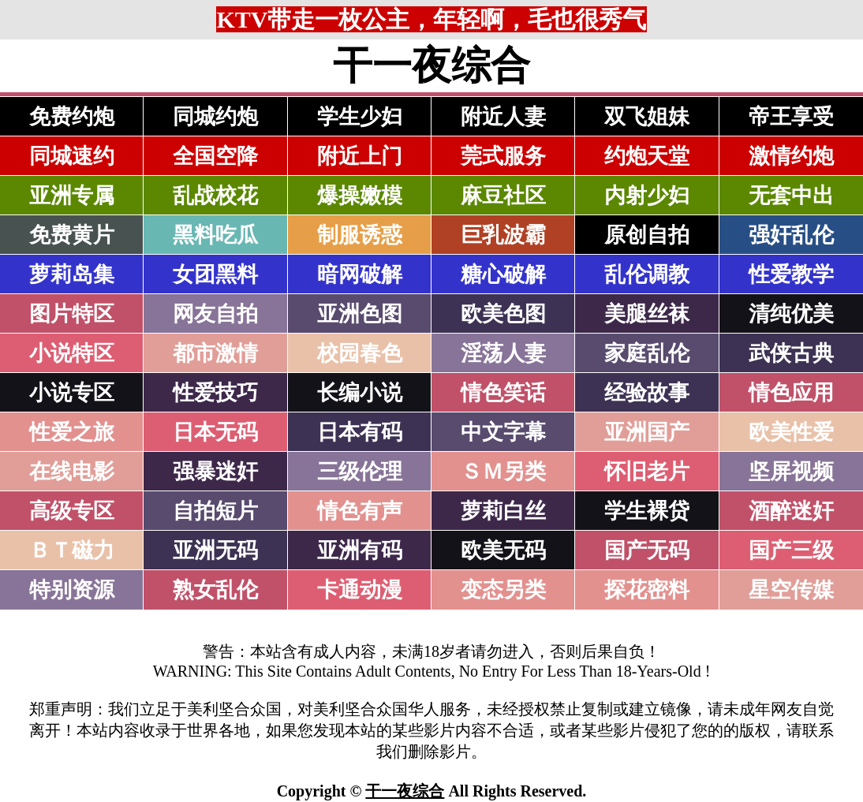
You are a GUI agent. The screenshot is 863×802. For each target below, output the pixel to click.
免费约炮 (71, 117)
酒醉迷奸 (791, 511)
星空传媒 (791, 590)
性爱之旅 (71, 432)
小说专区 (71, 393)
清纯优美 (791, 314)
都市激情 (215, 353)
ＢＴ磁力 (71, 550)
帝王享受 (791, 117)
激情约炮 (791, 156)
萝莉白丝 (503, 511)
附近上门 (359, 156)
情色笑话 (503, 393)
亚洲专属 (71, 195)
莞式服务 (503, 156)
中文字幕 (503, 432)
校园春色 (359, 353)
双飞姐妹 (646, 117)
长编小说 (359, 393)
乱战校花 (215, 195)
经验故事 (646, 393)
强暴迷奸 (215, 471)
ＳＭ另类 (503, 471)
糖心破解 (503, 274)
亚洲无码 (215, 550)
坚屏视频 (791, 471)
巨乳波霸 (503, 235)
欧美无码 (503, 550)
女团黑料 (215, 274)
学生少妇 (359, 117)
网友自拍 (215, 314)
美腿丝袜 (646, 314)
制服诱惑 (359, 235)
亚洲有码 (359, 550)
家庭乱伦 (646, 353)
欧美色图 (503, 314)
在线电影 (71, 471)
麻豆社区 (503, 195)
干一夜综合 (404, 791)
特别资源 (71, 590)
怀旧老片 (646, 471)
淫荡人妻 (503, 353)
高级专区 (71, 511)
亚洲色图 (359, 314)
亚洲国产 (646, 432)
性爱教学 (791, 274)
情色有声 (359, 511)
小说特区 (71, 353)
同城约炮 (215, 117)
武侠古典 (791, 353)
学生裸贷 (646, 511)
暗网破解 (359, 274)
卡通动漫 (359, 590)
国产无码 (646, 550)
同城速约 (71, 156)
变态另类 (503, 590)
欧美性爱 (791, 432)
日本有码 (359, 432)
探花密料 (646, 590)
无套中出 (791, 195)
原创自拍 (646, 235)
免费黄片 (71, 235)
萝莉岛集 (71, 274)
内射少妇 (646, 195)
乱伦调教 (646, 274)
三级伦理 (359, 471)
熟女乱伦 (215, 590)
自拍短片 (215, 511)
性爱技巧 (215, 393)
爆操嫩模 (359, 195)
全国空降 (215, 156)
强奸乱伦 (791, 235)
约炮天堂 (646, 156)
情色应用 (791, 393)
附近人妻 (503, 117)
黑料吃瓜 (215, 235)
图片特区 (71, 314)
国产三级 (791, 550)
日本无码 (215, 432)
